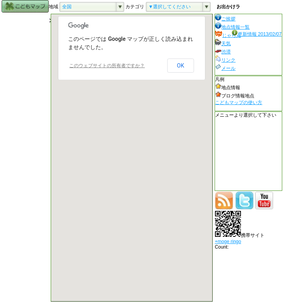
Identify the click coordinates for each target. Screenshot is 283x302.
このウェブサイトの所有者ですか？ (107, 65)
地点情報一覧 (232, 27)
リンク (225, 60)
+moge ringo (228, 241)
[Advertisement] (25, 131)
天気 (223, 43)
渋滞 (223, 52)
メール (225, 68)
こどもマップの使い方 (238, 102)
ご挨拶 (225, 19)
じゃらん (228, 35)
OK (180, 65)
